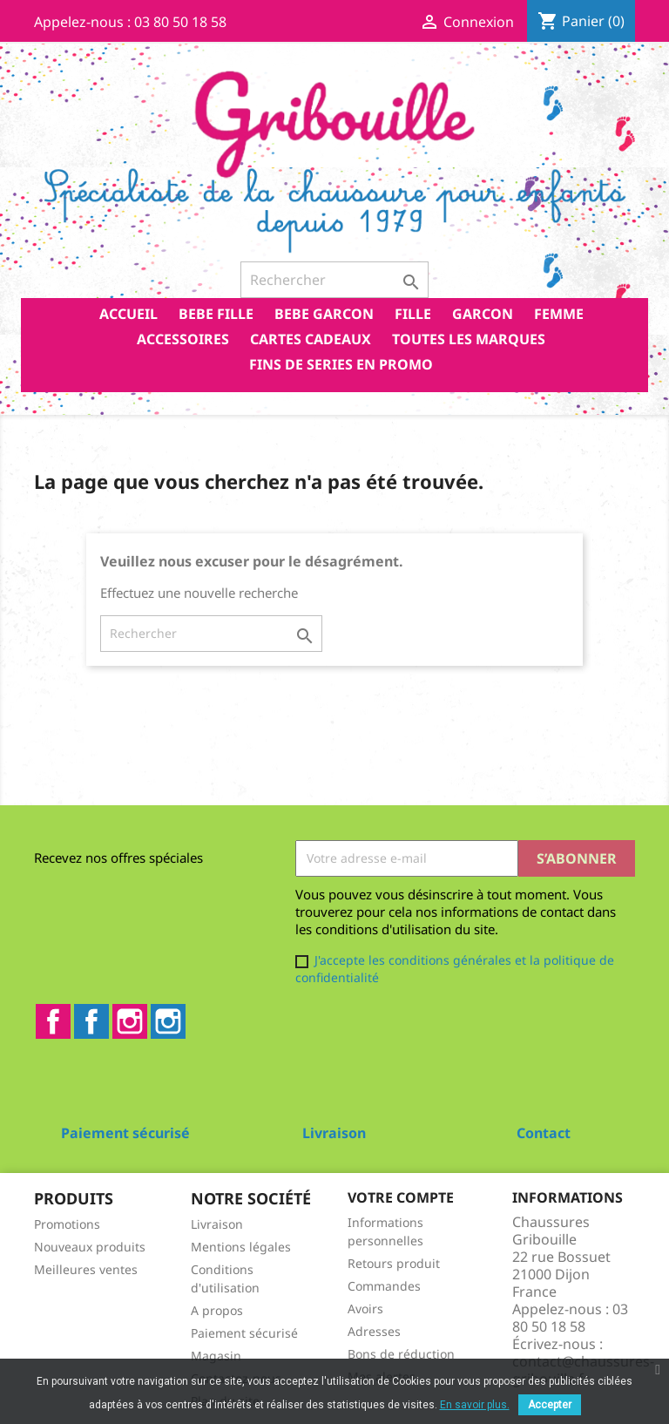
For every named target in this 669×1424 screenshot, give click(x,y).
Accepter (549, 1405)
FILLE (413, 313)
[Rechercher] (334, 279)
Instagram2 (168, 1021)
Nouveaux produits (89, 1246)
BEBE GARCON (324, 313)
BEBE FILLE (216, 313)
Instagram (129, 1021)
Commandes (384, 1286)
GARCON (482, 313)
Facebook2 (91, 1021)
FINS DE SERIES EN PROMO (341, 364)
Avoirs (365, 1308)
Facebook (53, 1021)
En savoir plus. (475, 1405)
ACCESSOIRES (183, 339)
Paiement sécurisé (244, 1333)
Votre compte (401, 1197)
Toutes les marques (468, 339)
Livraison (217, 1224)
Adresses (374, 1331)
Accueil (128, 313)
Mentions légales (241, 1246)
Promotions (67, 1224)
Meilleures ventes (86, 1269)
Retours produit (394, 1263)
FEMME (559, 313)
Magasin (216, 1355)
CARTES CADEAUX (310, 339)
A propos (217, 1310)
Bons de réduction (401, 1354)
